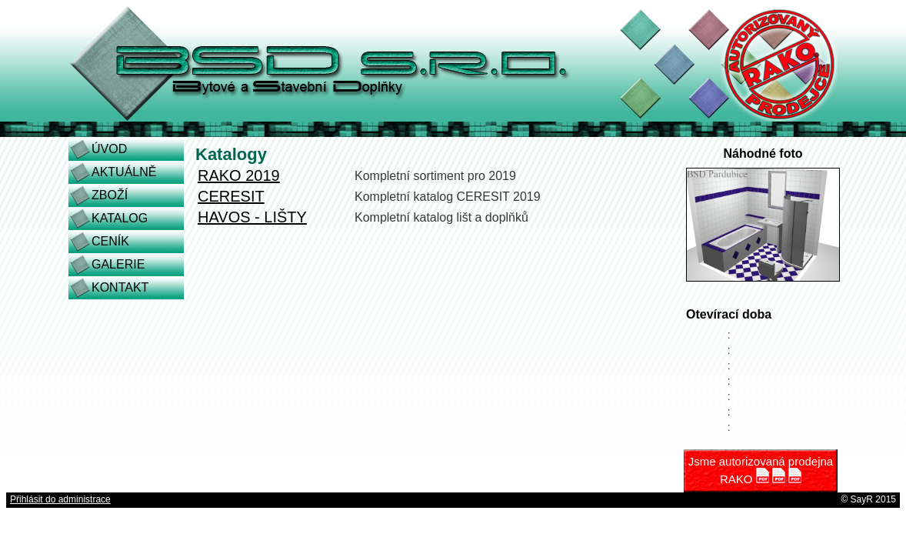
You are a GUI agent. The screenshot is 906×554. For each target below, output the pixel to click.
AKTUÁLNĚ (124, 172)
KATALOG (120, 218)
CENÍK (110, 241)
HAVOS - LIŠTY (252, 217)
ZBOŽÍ (110, 195)
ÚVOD (109, 148)
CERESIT (231, 196)
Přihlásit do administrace (60, 499)
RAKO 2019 (239, 175)
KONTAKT (120, 287)
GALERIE (118, 264)
